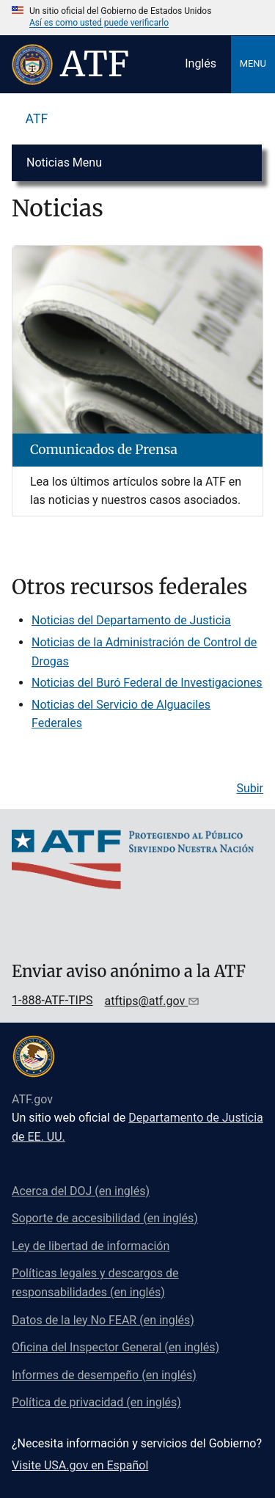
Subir (249, 788)
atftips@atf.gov (146, 1001)
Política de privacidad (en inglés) (96, 1402)
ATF (37, 119)
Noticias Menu (64, 162)
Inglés (200, 63)
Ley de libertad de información (90, 1246)
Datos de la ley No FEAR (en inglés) (103, 1320)
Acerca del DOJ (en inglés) (81, 1191)
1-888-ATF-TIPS (52, 1000)
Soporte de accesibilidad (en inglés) (105, 1218)
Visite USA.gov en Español (80, 1465)
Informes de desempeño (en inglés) (104, 1375)
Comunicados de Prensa (103, 450)
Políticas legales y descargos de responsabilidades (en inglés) (95, 1282)
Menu (253, 63)
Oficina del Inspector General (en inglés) (115, 1347)
